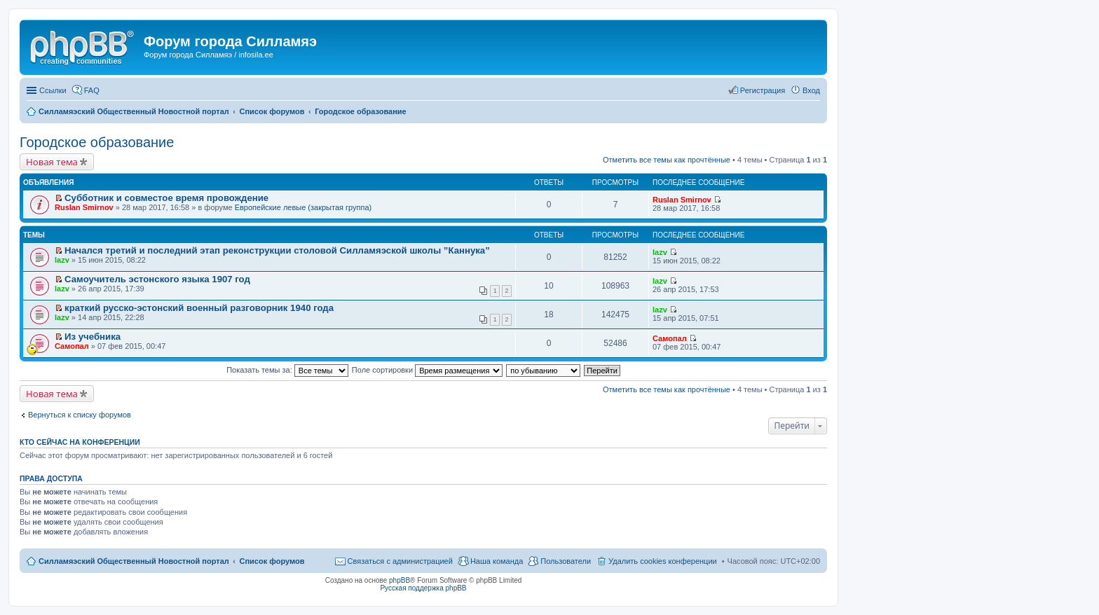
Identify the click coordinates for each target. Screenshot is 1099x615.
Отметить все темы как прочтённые (666, 160)
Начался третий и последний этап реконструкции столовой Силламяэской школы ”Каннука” (277, 250)
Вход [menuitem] (811, 90)
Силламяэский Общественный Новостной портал (134, 561)
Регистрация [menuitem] (762, 90)
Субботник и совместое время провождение (166, 198)
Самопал (72, 346)
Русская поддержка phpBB (423, 588)
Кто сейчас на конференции (80, 442)
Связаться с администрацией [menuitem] (400, 561)
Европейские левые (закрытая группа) (303, 207)
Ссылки (53, 90)
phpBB (399, 580)
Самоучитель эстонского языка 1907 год (157, 279)
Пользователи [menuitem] (565, 561)
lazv (62, 260)
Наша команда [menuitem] (496, 561)
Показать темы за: (287, 370)
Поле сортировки (427, 370)
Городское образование (97, 142)
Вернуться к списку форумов (79, 414)
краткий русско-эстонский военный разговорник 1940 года (199, 308)
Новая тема (52, 162)
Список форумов (271, 561)
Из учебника (92, 336)
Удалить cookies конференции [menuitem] (662, 561)
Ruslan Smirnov (84, 207)
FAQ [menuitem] (92, 90)
